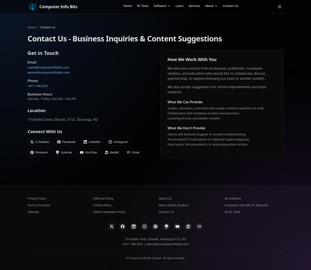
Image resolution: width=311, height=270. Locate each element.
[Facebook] (122, 226)
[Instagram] (144, 226)
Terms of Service (39, 205)
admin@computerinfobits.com (49, 72)
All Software (233, 198)
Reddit (112, 152)
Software (160, 6)
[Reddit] (188, 226)
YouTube (88, 152)
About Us (165, 198)
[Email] (199, 226)
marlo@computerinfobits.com (48, 67)
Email (133, 152)
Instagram (118, 142)
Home (127, 6)
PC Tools (143, 6)
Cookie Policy (102, 205)
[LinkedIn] (133, 226)
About (209, 6)
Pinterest (39, 152)
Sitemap (33, 212)
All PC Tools (232, 212)
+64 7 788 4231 (38, 86)
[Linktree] (166, 226)
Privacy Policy (37, 198)
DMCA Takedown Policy (109, 212)
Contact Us (230, 6)
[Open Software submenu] (168, 6)
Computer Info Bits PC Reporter (246, 205)
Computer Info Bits (52, 7)
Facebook (66, 142)
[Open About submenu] (216, 6)
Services (194, 6)
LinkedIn (92, 142)
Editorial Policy (103, 198)
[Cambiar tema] (279, 7)
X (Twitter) (39, 142)
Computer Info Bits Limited (145, 258)
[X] (112, 226)
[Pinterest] (155, 226)
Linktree (64, 152)
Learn (179, 6)
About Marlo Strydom (174, 205)
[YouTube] (177, 226)
